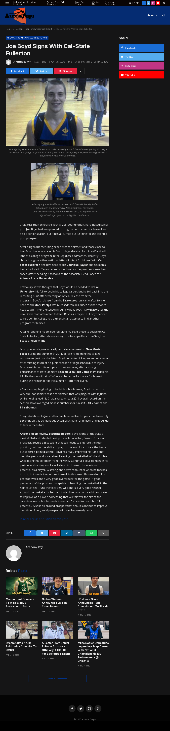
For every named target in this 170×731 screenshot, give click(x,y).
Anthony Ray (23, 62)
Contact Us (96, 3)
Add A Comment (57, 678)
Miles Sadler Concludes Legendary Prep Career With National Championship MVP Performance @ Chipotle (93, 652)
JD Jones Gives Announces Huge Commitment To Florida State (93, 604)
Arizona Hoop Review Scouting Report (27, 38)
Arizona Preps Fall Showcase (55, 3)
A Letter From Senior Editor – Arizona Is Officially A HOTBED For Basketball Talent (56, 648)
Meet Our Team (79, 3)
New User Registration (110, 3)
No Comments (83, 62)
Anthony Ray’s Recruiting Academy (24, 3)
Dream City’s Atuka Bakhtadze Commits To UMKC (21, 646)
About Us (152, 15)
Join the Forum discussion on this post (44, 519)
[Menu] (7, 3)
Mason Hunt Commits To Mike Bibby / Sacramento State (20, 602)
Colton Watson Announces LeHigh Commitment (54, 602)
